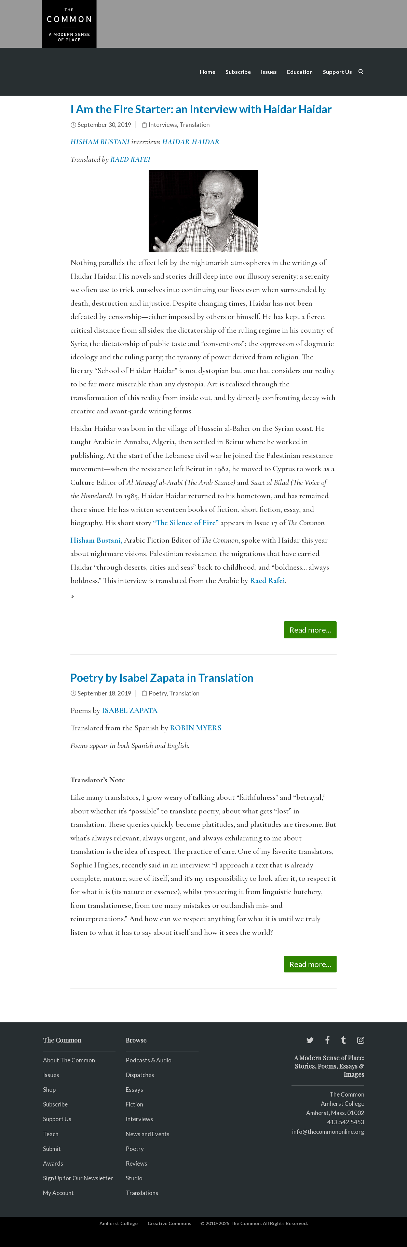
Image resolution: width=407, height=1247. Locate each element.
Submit (52, 1148)
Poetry (158, 693)
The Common (346, 1094)
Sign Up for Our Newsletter (78, 1178)
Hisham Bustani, (96, 540)
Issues (269, 71)
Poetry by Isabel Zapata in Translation (162, 677)
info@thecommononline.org (328, 1131)
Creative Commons (169, 1223)
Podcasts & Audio (149, 1060)
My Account (58, 1192)
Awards (53, 1163)
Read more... (310, 629)
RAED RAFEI (130, 159)
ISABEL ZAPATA (130, 710)
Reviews (136, 1163)
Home (207, 71)
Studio (134, 1178)
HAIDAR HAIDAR (191, 142)
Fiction (134, 1104)
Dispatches (140, 1074)
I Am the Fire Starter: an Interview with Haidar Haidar (201, 109)
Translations (142, 1192)
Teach (50, 1134)
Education (300, 71)
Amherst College (118, 1223)
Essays (134, 1089)
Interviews (163, 124)
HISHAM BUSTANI (100, 142)
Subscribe (238, 71)
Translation (194, 124)
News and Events (147, 1134)
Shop (49, 1089)
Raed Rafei (267, 580)
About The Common (69, 1060)
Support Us (337, 71)
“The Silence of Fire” (186, 523)
